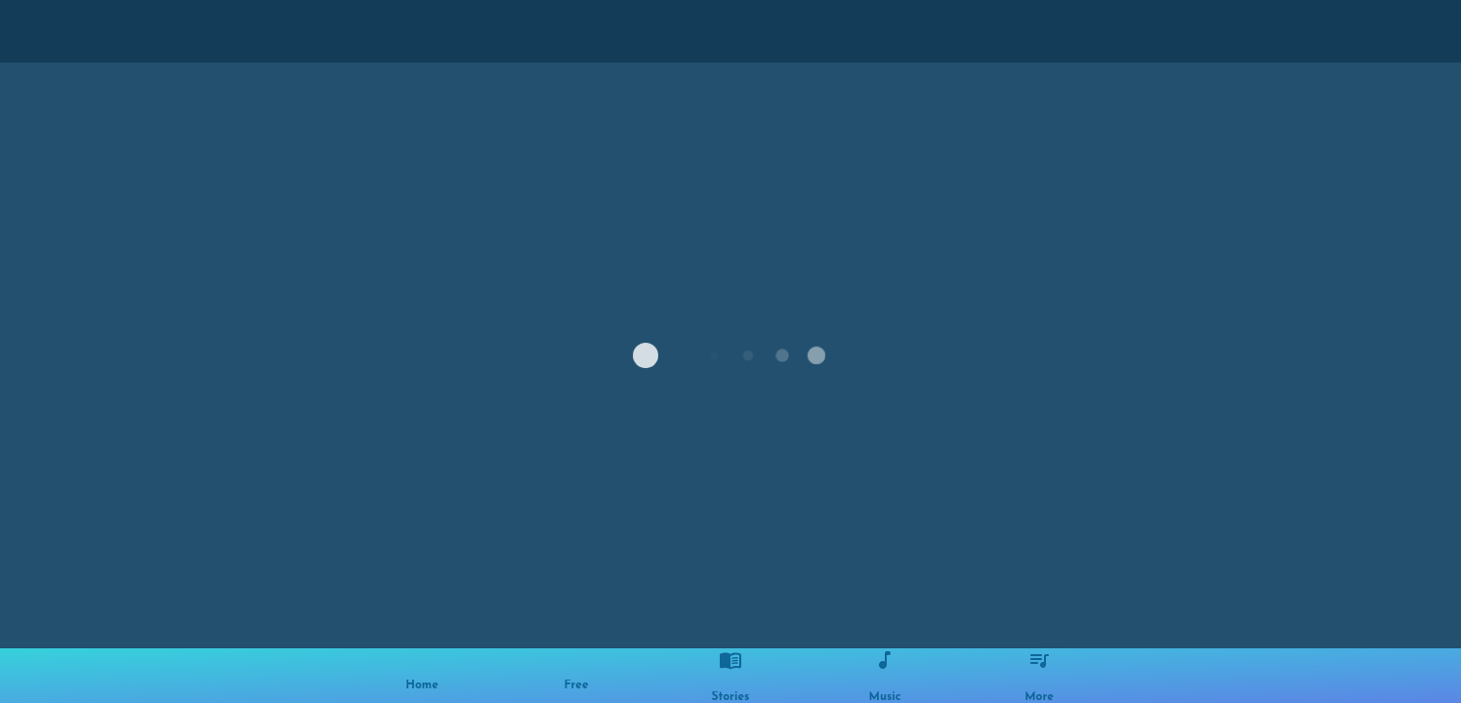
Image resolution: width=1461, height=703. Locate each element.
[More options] (1039, 675)
